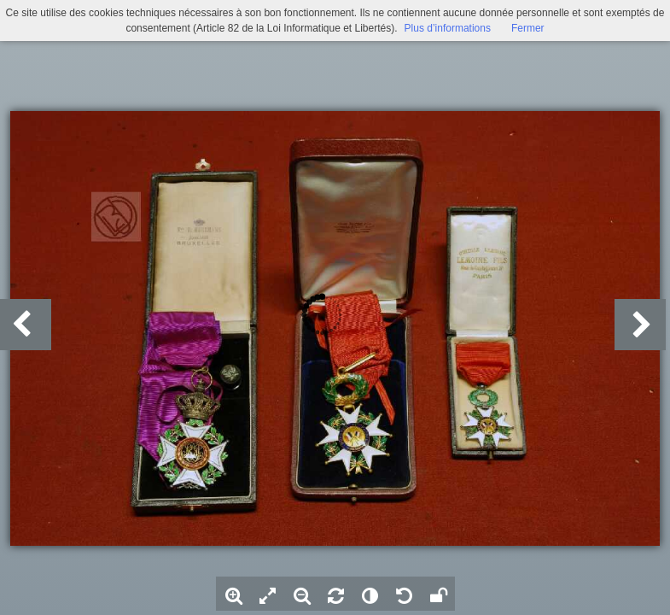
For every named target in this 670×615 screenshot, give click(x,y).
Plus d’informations (448, 28)
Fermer (528, 28)
